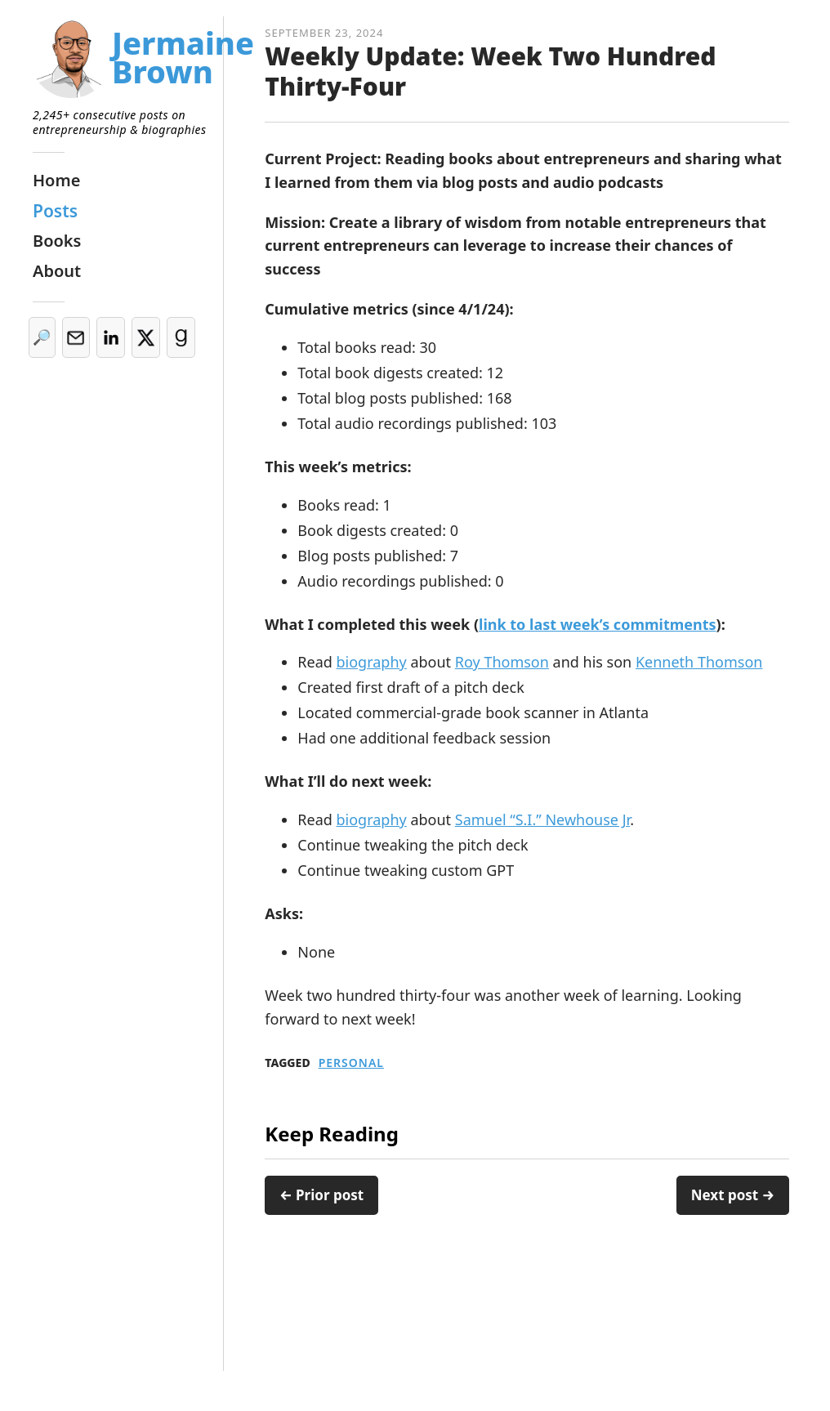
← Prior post (321, 1195)
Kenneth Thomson (699, 662)
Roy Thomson (502, 662)
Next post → (732, 1195)
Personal (351, 1063)
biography (372, 662)
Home (56, 180)
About (57, 271)
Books (57, 241)
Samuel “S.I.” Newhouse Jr (542, 819)
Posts (55, 210)
